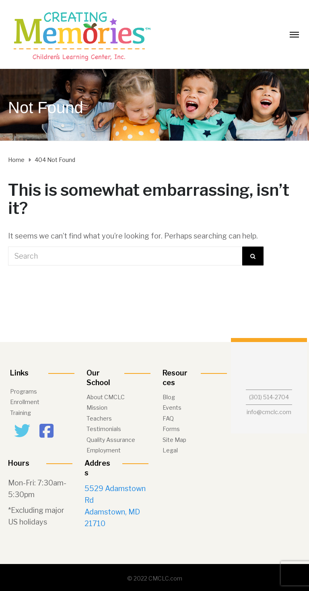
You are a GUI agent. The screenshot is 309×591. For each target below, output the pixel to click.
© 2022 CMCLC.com (154, 578)
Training (20, 412)
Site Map (174, 439)
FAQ (168, 418)
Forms (171, 428)
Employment (104, 450)
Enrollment (24, 401)
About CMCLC (106, 397)
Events (172, 407)
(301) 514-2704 (269, 397)
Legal (170, 450)
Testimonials (104, 428)
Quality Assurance (111, 439)
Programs (23, 391)
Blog (169, 397)
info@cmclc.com (269, 412)
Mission (97, 407)
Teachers (99, 418)
